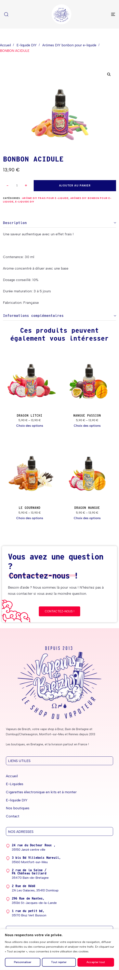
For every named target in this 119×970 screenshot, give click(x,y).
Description (15, 223)
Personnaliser (22, 962)
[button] (26, 185)
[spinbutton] (16, 186)
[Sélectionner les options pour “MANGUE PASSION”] (87, 425)
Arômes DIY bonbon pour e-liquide (69, 45)
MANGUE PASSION (87, 415)
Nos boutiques (17, 808)
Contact (12, 816)
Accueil (5, 45)
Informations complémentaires (33, 316)
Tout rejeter (59, 962)
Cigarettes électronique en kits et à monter (41, 792)
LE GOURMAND (29, 508)
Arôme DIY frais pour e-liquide (45, 198)
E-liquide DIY (27, 45)
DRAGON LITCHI (29, 415)
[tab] (59, 223)
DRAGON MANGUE (87, 508)
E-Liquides (14, 784)
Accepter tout (95, 962)
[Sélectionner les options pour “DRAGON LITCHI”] (29, 425)
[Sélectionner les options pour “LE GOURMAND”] (29, 518)
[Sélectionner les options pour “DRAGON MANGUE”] (87, 518)
